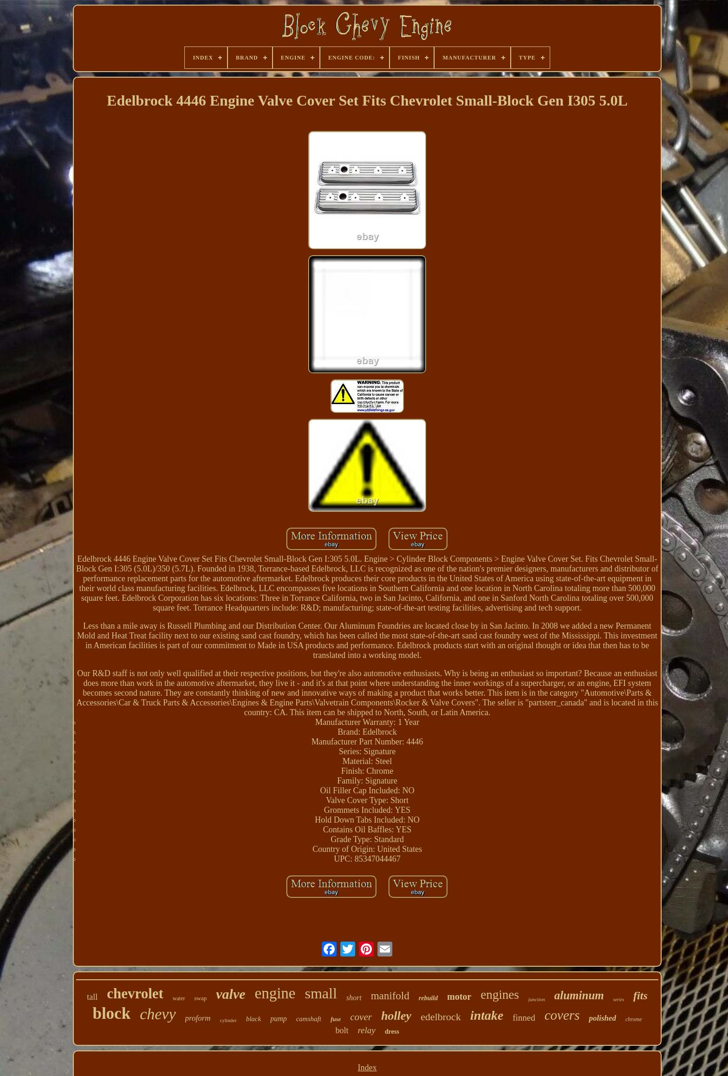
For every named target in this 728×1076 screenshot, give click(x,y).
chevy (158, 1014)
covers (562, 1015)
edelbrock (441, 1017)
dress (392, 1031)
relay (366, 1030)
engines (500, 995)
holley (396, 1016)
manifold (390, 996)
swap (201, 998)
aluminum (579, 995)
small (321, 993)
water (179, 998)
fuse (336, 1019)
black (253, 1019)
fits (640, 996)
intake (487, 1015)
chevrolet (135, 993)
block (111, 1013)
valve (230, 994)
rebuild (428, 998)
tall (92, 997)
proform (198, 1018)
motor (459, 996)
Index (367, 1067)
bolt (341, 1030)
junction (536, 999)
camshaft (308, 1019)
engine (275, 993)
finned (524, 1018)
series (618, 999)
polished (602, 1018)
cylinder (228, 1020)
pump (278, 1019)
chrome (633, 1019)
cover (361, 1017)
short (354, 998)
